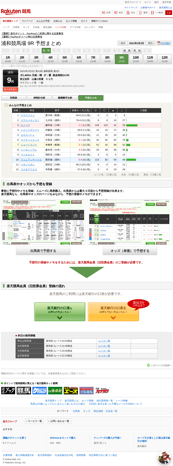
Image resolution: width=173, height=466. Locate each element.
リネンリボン (28, 164)
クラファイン (28, 115)
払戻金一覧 (111, 411)
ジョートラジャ (29, 144)
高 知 (137, 50)
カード (147, 2)
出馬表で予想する (43, 251)
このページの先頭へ (161, 365)
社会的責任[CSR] (64, 455)
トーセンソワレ (29, 149)
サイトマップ (130, 7)
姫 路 (127, 50)
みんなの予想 (43, 21)
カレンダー (89, 27)
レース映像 (122, 400)
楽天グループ (131, 2)
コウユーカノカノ (30, 120)
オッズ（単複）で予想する (130, 251)
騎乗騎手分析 (65, 97)
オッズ (26, 27)
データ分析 (75, 27)
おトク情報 (71, 21)
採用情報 (81, 455)
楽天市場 (166, 2)
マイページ (27, 21)
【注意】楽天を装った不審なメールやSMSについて (115, 403)
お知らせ (57, 21)
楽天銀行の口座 (59, 309)
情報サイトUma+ (99, 21)
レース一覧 (104, 341)
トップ (6, 27)
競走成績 (47, 27)
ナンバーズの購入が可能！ (108, 437)
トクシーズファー (30, 130)
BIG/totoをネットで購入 (63, 437)
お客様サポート (148, 7)
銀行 (156, 2)
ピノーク (25, 125)
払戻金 (36, 27)
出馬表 (16, 27)
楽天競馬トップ (10, 21)
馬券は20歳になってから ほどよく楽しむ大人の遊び (57, 403)
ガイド (84, 21)
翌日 (150, 43)
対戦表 (13, 97)
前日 (123, 43)
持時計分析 (39, 97)
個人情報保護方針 (24, 455)
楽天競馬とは (165, 7)
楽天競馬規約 (45, 455)
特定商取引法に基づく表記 (103, 455)
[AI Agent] (164, 457)
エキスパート (28, 135)
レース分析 (60, 27)
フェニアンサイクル (31, 159)
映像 (101, 27)
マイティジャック (30, 140)
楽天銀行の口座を (119, 307)
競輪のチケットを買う (14, 437)
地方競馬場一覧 (104, 400)
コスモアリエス (29, 169)
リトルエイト (28, 154)
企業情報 (7, 455)
